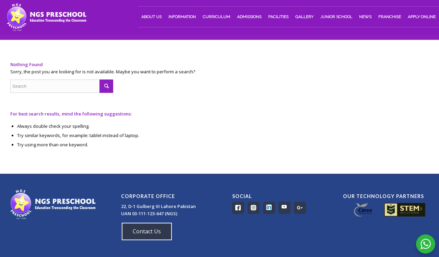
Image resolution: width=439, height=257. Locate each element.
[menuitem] (151, 17)
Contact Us (147, 231)
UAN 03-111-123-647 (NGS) (149, 213)
